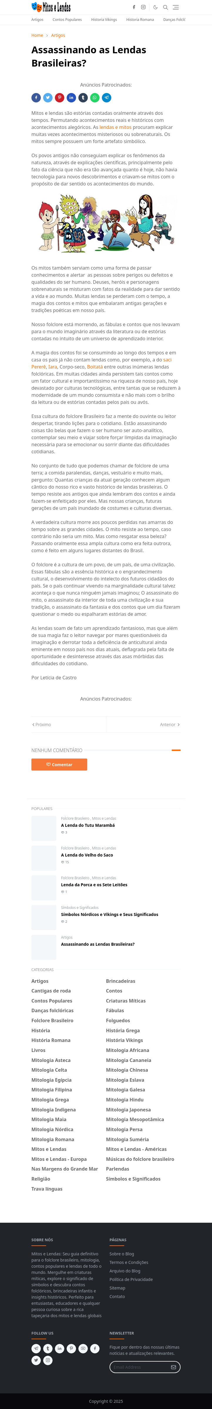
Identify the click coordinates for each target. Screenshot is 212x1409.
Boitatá (95, 367)
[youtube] (83, 1348)
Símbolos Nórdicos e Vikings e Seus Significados (109, 914)
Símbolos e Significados (80, 907)
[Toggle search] (165, 7)
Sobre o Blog (122, 1254)
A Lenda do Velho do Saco (87, 855)
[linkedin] (59, 1348)
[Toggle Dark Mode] (155, 7)
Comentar (59, 764)
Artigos (37, 19)
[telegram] (36, 1348)
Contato (117, 1296)
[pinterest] (71, 1348)
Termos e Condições (129, 1262)
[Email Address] (138, 1367)
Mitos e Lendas (104, 818)
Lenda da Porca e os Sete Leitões (94, 884)
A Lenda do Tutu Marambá (88, 825)
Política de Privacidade (131, 1279)
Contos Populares (67, 19)
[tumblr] (48, 1348)
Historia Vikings (104, 19)
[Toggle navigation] (176, 7)
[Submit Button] (173, 1367)
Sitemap (117, 1288)
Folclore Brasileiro (75, 818)
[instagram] (143, 7)
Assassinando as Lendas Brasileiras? (97, 944)
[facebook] (134, 7)
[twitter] (36, 1360)
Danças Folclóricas (178, 19)
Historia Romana (140, 19)
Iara (52, 367)
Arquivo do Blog (125, 1271)
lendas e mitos (116, 127)
